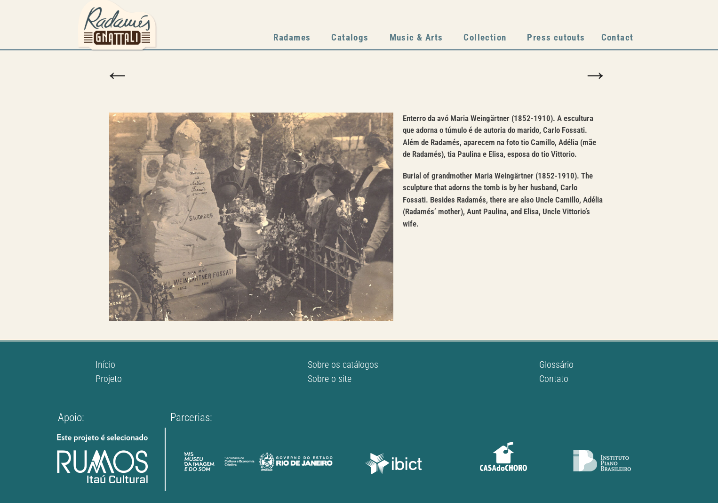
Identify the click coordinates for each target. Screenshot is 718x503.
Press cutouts (556, 37)
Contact (617, 37)
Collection (487, 37)
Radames (294, 37)
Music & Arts (419, 37)
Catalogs (352, 37)
